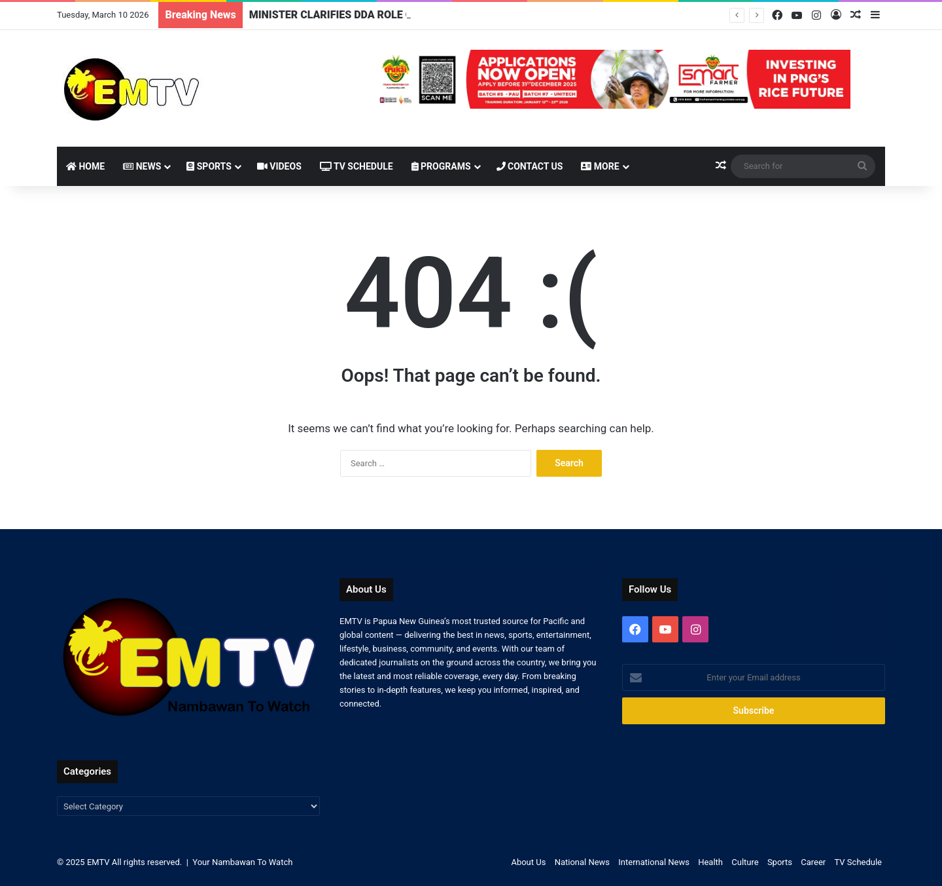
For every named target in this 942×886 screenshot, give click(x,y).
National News (582, 862)
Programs (441, 166)
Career (813, 862)
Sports (209, 166)
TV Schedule (356, 166)
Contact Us (530, 166)
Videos (279, 166)
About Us (528, 862)
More (600, 166)
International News (653, 862)
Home (85, 166)
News (142, 166)
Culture (744, 862)
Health (710, 862)
